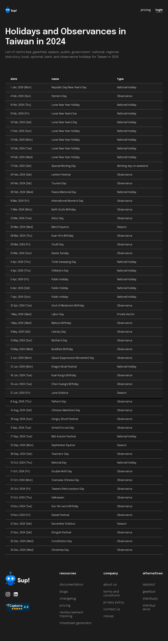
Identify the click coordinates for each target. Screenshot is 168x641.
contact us (111, 609)
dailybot (149, 584)
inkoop (108, 616)
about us (110, 584)
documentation (71, 584)
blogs (64, 591)
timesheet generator (76, 623)
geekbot (149, 591)
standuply (150, 598)
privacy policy (113, 602)
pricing (65, 605)
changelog (68, 598)
